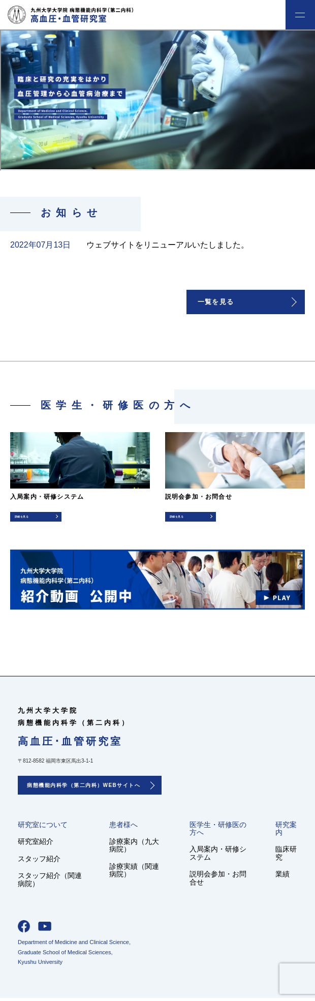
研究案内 (286, 831)
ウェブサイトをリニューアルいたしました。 (167, 244)
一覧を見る (217, 302)
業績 (282, 877)
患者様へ (123, 827)
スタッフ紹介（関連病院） (50, 882)
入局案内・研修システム (218, 856)
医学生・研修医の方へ (218, 831)
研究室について (43, 827)
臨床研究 (286, 856)
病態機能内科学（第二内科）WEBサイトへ (83, 788)
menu (300, 14)
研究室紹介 (35, 844)
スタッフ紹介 (39, 861)
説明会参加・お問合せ (218, 881)
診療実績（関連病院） (134, 873)
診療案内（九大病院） (134, 848)
